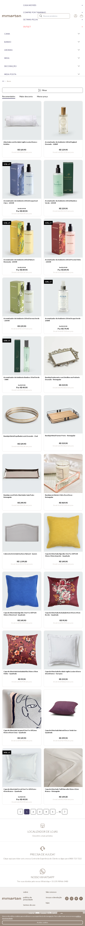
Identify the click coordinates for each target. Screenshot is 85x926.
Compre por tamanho (53, 12)
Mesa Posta (42, 74)
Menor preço (42, 96)
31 (60, 812)
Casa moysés (53, 5)
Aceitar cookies (42, 922)
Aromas (42, 50)
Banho (42, 42)
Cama (42, 34)
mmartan (11, 16)
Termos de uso (29, 905)
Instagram (71, 898)
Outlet (53, 26)
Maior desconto (26, 96)
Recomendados (8, 96)
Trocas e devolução (54, 897)
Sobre (25, 892)
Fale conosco (51, 892)
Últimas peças (53, 19)
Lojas (48, 903)
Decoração (42, 66)
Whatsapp (67, 898)
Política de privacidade (28, 898)
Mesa (42, 58)
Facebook (81, 898)
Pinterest (76, 898)
